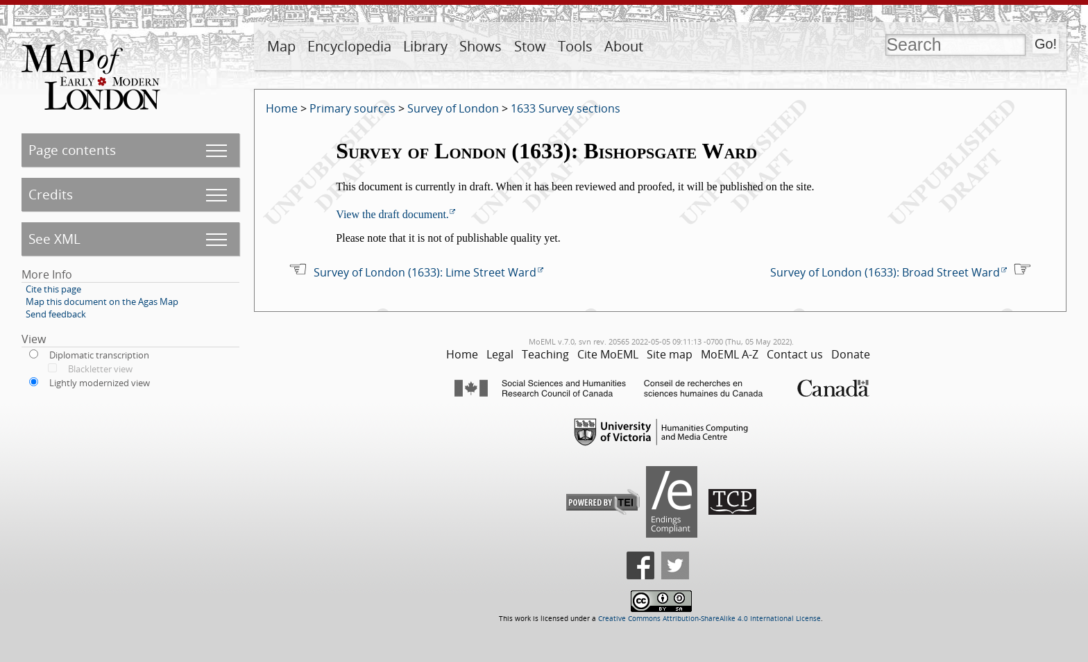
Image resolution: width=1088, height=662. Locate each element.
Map (281, 46)
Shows (480, 46)
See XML (54, 238)
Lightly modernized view (99, 382)
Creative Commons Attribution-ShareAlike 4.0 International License (709, 618)
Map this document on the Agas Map (102, 301)
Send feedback (56, 314)
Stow (530, 46)
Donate (850, 354)
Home (282, 108)
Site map (669, 354)
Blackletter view (100, 369)
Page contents (72, 149)
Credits (50, 194)
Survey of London (453, 108)
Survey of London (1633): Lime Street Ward (425, 272)
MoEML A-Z (729, 354)
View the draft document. (392, 214)
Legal (499, 354)
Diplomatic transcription (99, 355)
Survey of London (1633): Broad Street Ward (885, 272)
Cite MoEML (607, 354)
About (623, 46)
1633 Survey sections (565, 108)
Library (425, 46)
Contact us (795, 354)
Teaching (545, 354)
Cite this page (53, 289)
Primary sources (352, 108)
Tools (575, 46)
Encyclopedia (349, 46)
